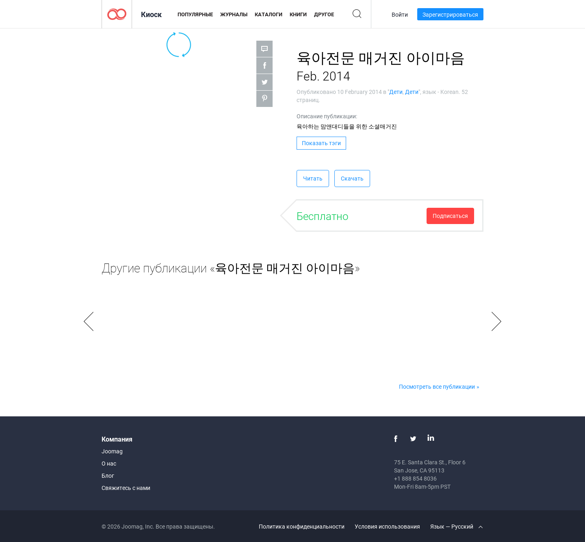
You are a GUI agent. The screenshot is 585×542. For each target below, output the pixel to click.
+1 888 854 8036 (415, 478)
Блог (108, 475)
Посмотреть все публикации (437, 386)
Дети (396, 92)
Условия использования (387, 526)
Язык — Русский (456, 526)
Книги (298, 14)
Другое (324, 14)
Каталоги (268, 14)
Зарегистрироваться (450, 14)
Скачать (352, 178)
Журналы (233, 14)
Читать (313, 178)
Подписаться (450, 216)
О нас (109, 463)
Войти (400, 14)
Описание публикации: (327, 116)
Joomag (112, 451)
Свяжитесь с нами (126, 488)
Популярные (195, 14)
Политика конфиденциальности (301, 526)
